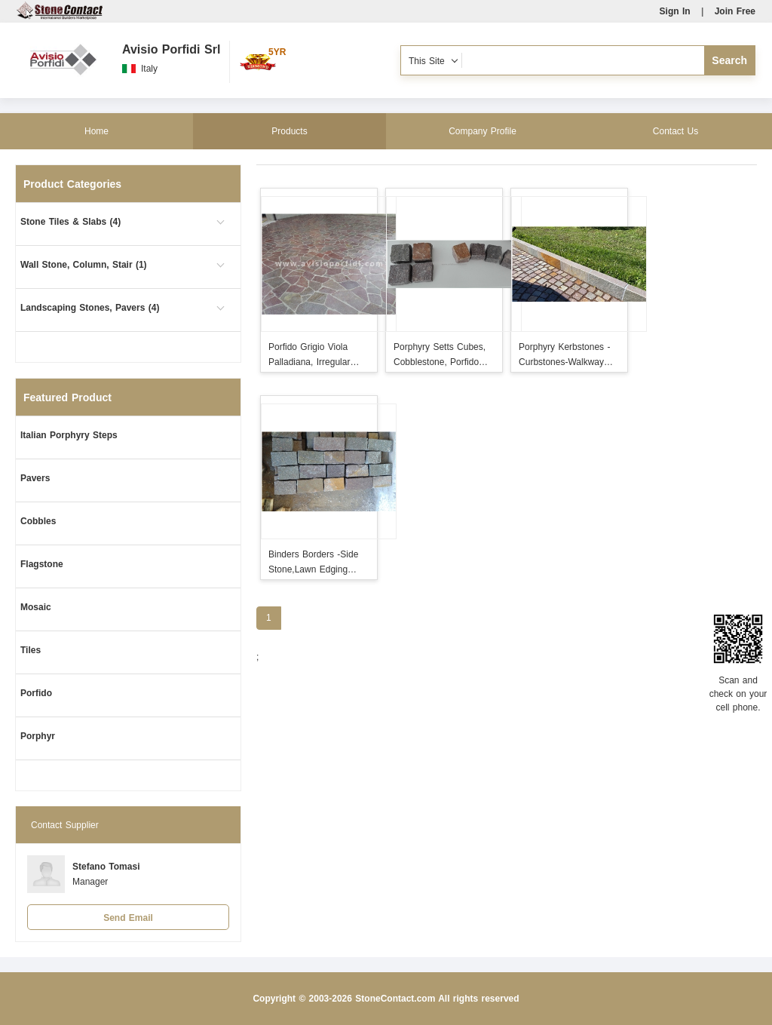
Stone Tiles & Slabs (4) (70, 221)
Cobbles (38, 521)
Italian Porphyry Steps (69, 435)
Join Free (735, 11)
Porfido (36, 693)
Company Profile (482, 131)
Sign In (675, 11)
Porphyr (37, 736)
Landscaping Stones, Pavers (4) (89, 307)
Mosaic (35, 607)
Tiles (30, 650)
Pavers (35, 478)
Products (289, 131)
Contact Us (675, 131)
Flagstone (41, 564)
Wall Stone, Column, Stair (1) (83, 264)
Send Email (128, 918)
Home (96, 131)
